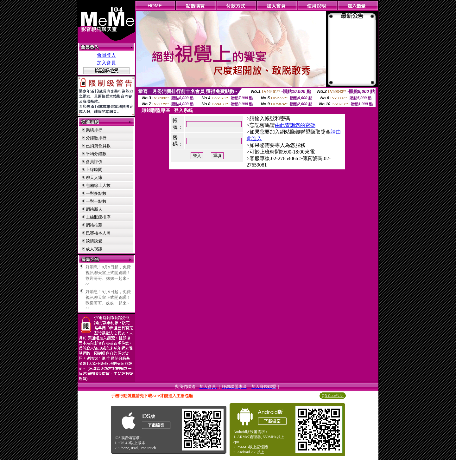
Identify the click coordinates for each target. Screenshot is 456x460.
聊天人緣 (94, 177)
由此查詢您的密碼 (295, 125)
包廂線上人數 (98, 185)
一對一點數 (96, 201)
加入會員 (106, 62)
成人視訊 (94, 248)
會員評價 (94, 161)
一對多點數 (96, 193)
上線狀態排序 (98, 217)
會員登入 (106, 55)
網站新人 (94, 209)
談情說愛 (94, 241)
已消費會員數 (98, 145)
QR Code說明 (333, 395)
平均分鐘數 (96, 153)
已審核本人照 (98, 233)
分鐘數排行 (96, 137)
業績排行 (94, 130)
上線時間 (94, 169)
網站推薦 (94, 225)
